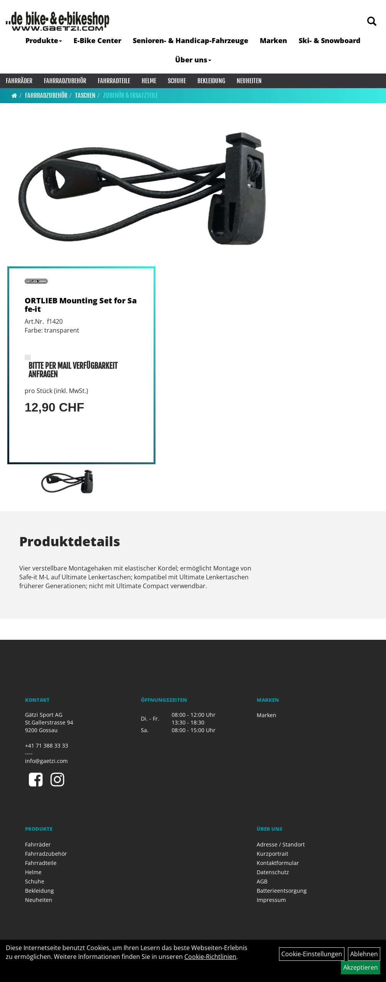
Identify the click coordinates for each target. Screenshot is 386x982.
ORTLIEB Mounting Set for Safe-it (81, 304)
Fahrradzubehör (65, 81)
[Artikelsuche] (371, 21)
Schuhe (177, 81)
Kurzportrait (272, 853)
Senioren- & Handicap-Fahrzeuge (190, 40)
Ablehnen (364, 954)
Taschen (85, 95)
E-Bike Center (97, 40)
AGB (262, 881)
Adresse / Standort (281, 844)
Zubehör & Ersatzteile (130, 95)
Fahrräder (19, 81)
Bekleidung (211, 81)
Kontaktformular (278, 863)
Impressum (271, 899)
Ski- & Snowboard (330, 40)
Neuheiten (249, 81)
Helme (149, 81)
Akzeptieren (360, 967)
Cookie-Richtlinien (210, 956)
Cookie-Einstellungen (311, 954)
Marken (273, 40)
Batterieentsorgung (282, 890)
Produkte (43, 40)
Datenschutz (273, 872)
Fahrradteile (114, 81)
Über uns (193, 59)
